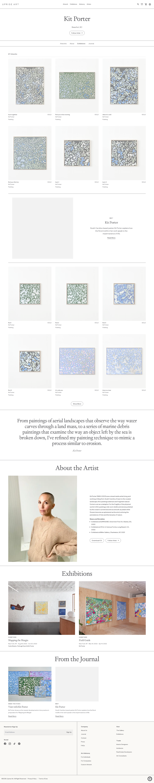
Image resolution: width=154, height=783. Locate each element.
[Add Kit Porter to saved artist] (77, 33)
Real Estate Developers (124, 752)
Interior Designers (122, 744)
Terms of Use (43, 779)
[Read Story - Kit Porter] (111, 238)
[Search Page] (138, 4)
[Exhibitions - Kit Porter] (81, 43)
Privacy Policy (32, 779)
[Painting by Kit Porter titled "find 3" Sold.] (124, 298)
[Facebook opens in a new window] (5, 744)
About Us (84, 730)
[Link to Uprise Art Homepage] (10, 4)
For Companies (86, 761)
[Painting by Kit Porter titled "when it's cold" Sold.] (124, 90)
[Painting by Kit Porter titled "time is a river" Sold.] (124, 365)
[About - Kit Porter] (72, 43)
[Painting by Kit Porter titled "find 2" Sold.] (77, 298)
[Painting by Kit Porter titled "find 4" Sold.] (29, 365)
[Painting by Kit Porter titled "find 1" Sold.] (29, 298)
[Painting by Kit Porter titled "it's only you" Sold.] (77, 365)
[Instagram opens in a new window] (10, 744)
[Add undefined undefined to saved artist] (113, 540)
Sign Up (69, 732)
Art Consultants (121, 756)
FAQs (83, 745)
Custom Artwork (86, 764)
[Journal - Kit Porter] (91, 43)
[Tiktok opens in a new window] (14, 744)
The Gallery (120, 730)
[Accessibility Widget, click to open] (150, 779)
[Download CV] (97, 540)
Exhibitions (119, 734)
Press (83, 742)
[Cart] (146, 4)
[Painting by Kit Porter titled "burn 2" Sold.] (124, 157)
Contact (83, 738)
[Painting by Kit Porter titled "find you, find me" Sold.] (29, 157)
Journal (83, 734)
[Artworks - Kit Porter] (63, 43)
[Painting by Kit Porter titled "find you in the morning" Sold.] (77, 90)
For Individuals (85, 757)
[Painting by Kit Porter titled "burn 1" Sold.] (77, 157)
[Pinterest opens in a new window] (19, 744)
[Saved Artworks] (142, 4)
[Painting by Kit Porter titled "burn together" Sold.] (29, 90)
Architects (119, 748)
